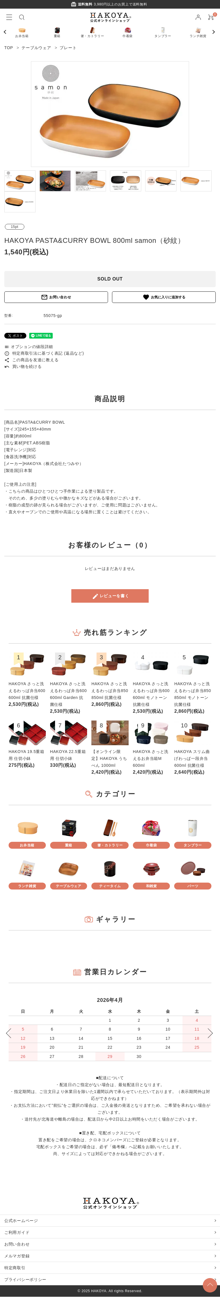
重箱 (57, 32)
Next (214, 32)
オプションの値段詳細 (28, 346)
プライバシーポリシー (25, 1279)
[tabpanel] (110, 114)
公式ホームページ (21, 1220)
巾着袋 (128, 32)
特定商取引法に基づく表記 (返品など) (44, 353)
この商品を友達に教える (31, 360)
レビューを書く (110, 596)
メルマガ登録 (17, 1256)
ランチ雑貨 (198, 32)
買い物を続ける (23, 366)
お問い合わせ (56, 297)
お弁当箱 (22, 32)
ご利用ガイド (17, 1232)
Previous (7, 32)
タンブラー (162, 32)
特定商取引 (14, 1267)
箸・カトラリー (92, 32)
